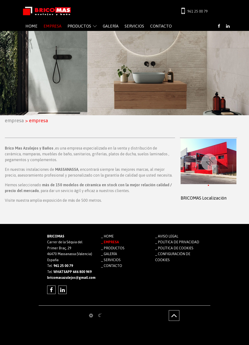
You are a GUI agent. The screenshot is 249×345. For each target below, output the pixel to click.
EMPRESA (52, 26)
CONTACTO (161, 26)
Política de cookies (175, 248)
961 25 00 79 (197, 11)
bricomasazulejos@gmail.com (70, 278)
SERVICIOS (134, 26)
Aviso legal (168, 236)
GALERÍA (110, 26)
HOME (31, 26)
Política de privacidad (178, 242)
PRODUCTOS (79, 26)
